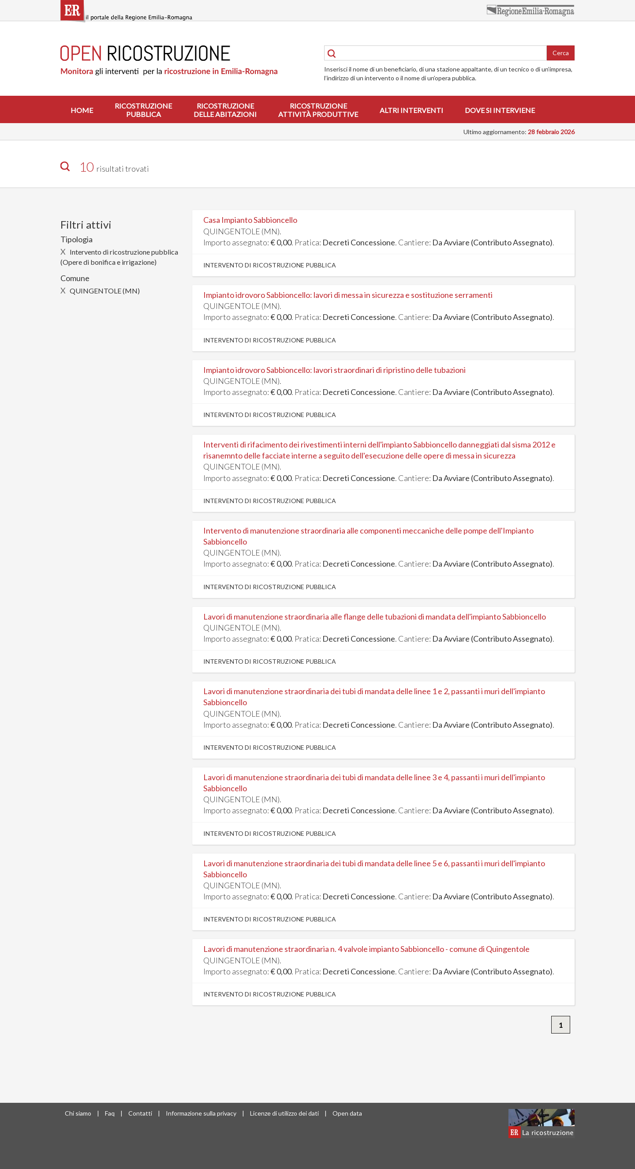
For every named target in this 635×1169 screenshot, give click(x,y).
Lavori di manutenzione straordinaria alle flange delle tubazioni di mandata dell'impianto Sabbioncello (374, 616)
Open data (347, 1113)
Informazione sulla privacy (201, 1113)
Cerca (561, 52)
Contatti (140, 1113)
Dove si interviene (500, 110)
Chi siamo (78, 1113)
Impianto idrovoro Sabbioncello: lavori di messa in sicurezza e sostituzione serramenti (348, 295)
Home (82, 110)
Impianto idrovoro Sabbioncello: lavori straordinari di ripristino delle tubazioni (334, 370)
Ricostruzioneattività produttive (318, 109)
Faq (110, 1113)
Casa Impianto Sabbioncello (250, 220)
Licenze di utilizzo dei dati (284, 1113)
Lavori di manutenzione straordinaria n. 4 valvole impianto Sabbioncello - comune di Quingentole (366, 949)
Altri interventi (411, 110)
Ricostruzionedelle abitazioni (225, 109)
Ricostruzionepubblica (143, 109)
